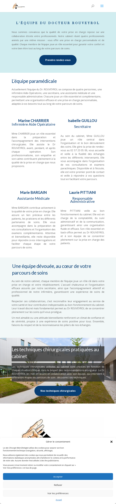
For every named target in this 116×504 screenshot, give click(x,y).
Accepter (58, 476)
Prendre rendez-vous (58, 60)
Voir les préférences (58, 493)
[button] (111, 441)
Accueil (59, 500)
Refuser (58, 484)
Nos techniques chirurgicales (58, 390)
